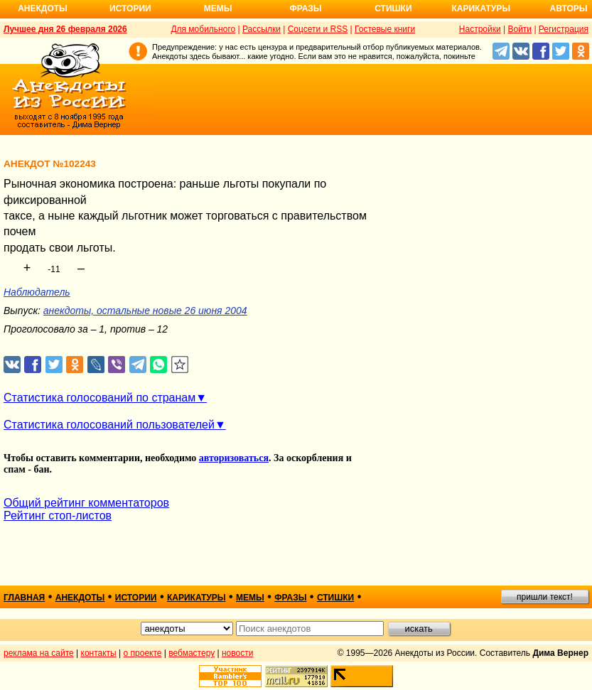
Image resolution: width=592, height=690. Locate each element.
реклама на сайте (39, 653)
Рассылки (261, 29)
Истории (130, 9)
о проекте (143, 653)
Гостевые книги (385, 29)
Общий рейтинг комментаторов (86, 503)
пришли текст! (545, 597)
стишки (335, 598)
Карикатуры (480, 9)
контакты (99, 653)
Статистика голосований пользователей (109, 425)
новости (237, 653)
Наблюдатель (37, 292)
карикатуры (196, 598)
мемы (250, 598)
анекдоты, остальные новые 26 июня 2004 (145, 310)
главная (24, 598)
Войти (519, 29)
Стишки (393, 9)
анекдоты (80, 598)
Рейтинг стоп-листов (58, 516)
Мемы (218, 9)
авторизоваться (234, 458)
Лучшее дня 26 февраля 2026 (65, 29)
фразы (290, 598)
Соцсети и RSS (318, 29)
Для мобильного (203, 29)
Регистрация (563, 29)
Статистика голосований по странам (99, 398)
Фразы (305, 9)
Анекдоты (43, 9)
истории (136, 598)
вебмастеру (191, 653)
